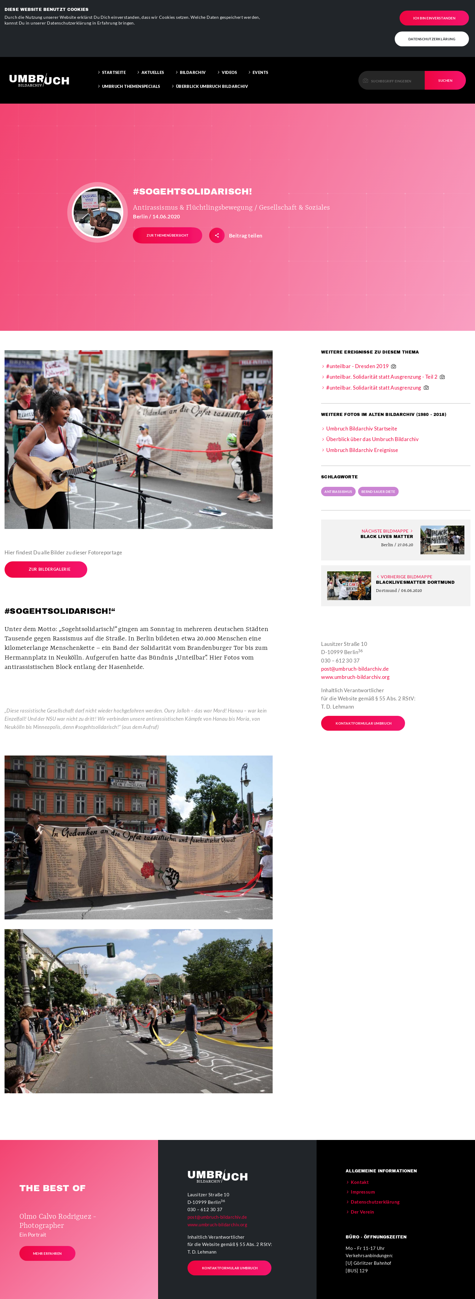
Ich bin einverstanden (434, 18)
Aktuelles (152, 69)
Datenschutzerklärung (432, 39)
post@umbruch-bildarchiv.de (355, 666)
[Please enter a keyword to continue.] (391, 77)
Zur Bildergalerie (43, 566)
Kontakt (360, 1179)
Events (260, 69)
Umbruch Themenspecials (131, 83)
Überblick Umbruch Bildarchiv (212, 83)
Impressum (363, 1189)
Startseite (114, 69)
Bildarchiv (193, 69)
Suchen (445, 77)
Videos (229, 69)
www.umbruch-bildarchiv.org (355, 674)
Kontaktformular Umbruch (359, 720)
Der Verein (362, 1209)
